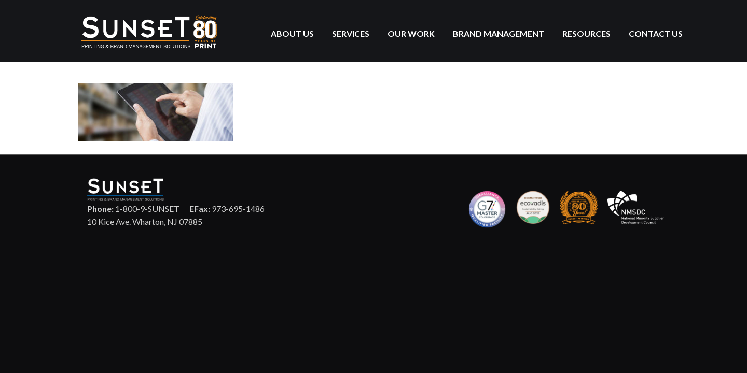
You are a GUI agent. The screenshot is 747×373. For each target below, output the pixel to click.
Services (350, 33)
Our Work (411, 33)
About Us (292, 33)
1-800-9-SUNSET (133, 208)
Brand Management (498, 33)
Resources (586, 33)
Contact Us (656, 33)
